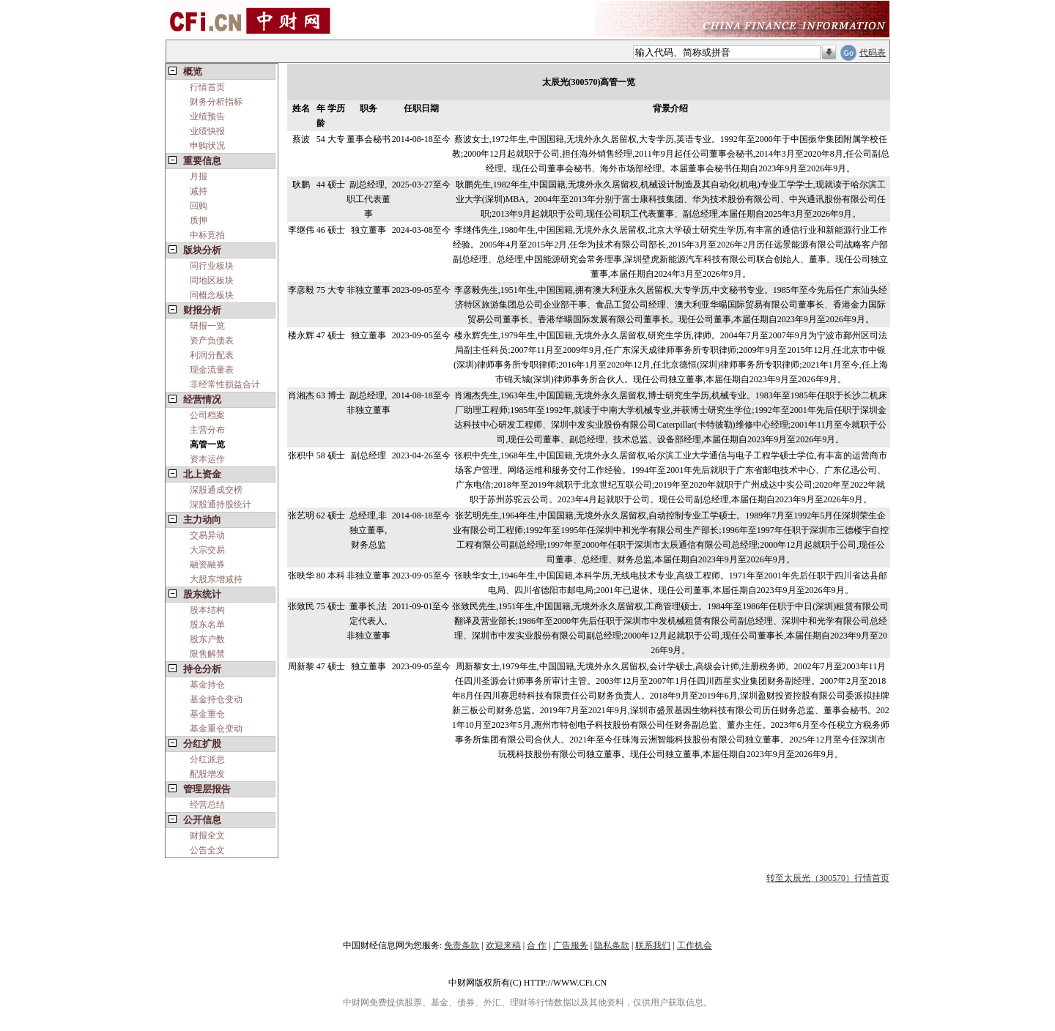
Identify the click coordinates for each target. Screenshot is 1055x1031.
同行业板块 (212, 266)
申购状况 (207, 146)
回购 (198, 206)
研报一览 (207, 326)
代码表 (872, 53)
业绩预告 (207, 116)
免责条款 (461, 945)
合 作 (537, 945)
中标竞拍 (207, 235)
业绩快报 (207, 131)
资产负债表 (212, 340)
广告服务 (570, 945)
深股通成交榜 (216, 490)
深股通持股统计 (220, 504)
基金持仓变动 (216, 699)
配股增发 (207, 774)
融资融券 (207, 564)
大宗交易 (207, 550)
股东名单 (207, 624)
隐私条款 (611, 945)
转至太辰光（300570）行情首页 (827, 878)
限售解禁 (207, 654)
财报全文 (207, 835)
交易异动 (207, 535)
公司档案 (207, 415)
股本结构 (207, 610)
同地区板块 (212, 280)
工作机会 (694, 945)
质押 (198, 220)
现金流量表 (212, 370)
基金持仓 (207, 685)
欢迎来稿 (503, 945)
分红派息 (207, 759)
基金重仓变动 (216, 728)
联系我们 (652, 945)
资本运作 (207, 459)
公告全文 (207, 850)
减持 (198, 191)
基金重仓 (207, 714)
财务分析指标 (216, 102)
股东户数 (207, 639)
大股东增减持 (216, 579)
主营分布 (207, 430)
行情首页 (207, 87)
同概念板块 (212, 295)
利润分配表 (212, 355)
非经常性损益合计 (225, 384)
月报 (198, 176)
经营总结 (207, 805)
